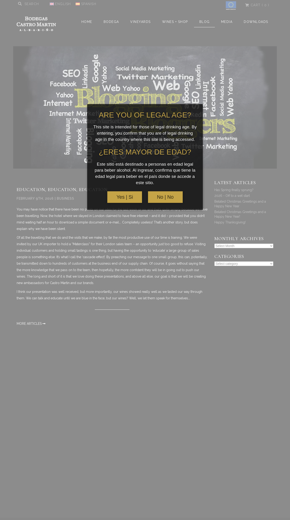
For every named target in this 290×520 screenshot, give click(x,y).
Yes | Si (125, 197)
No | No (165, 197)
